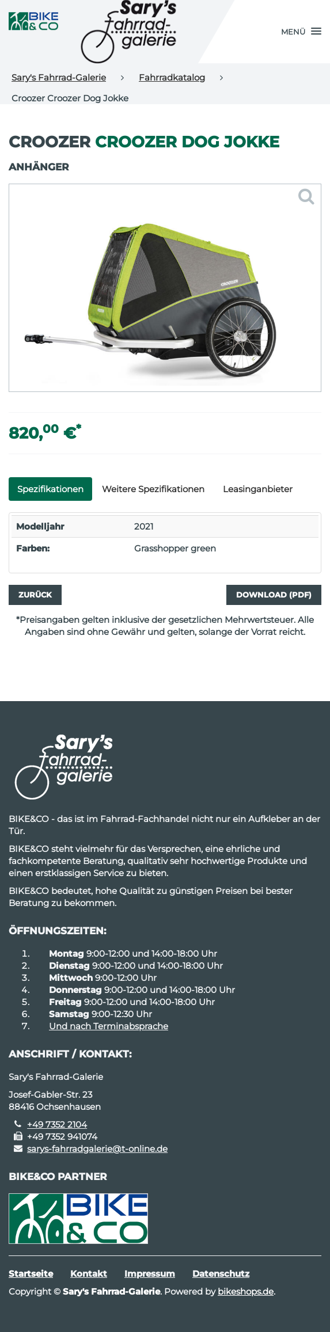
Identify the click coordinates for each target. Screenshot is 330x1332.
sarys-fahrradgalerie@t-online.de (97, 1148)
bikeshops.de (246, 1291)
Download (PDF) (274, 594)
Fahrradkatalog (172, 77)
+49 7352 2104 (57, 1124)
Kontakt (88, 1273)
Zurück (35, 594)
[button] (301, 32)
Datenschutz (220, 1273)
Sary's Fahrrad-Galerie (59, 77)
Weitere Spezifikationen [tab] (153, 489)
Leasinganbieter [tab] (258, 489)
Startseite (31, 1273)
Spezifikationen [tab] (50, 489)
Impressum (149, 1273)
